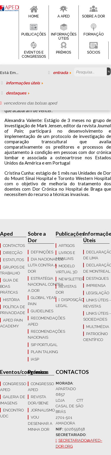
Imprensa (96, 285)
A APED (63, 16)
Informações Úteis (63, 36)
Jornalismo (43, 410)
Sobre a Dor (93, 16)
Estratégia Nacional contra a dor (45, 284)
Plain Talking (44, 352)
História (11, 300)
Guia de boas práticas (9, 286)
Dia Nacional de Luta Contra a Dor (46, 265)
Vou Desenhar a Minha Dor (40, 423)
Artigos (67, 245)
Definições (42, 252)
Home (33, 16)
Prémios (63, 52)
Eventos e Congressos (34, 54)
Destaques (97, 278)
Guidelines (42, 311)
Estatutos (13, 260)
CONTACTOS (14, 245)
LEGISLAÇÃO (97, 293)
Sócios (93, 52)
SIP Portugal (44, 345)
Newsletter (71, 279)
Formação (93, 34)
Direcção (12, 252)
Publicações (33, 34)
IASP (35, 359)
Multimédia (97, 326)
